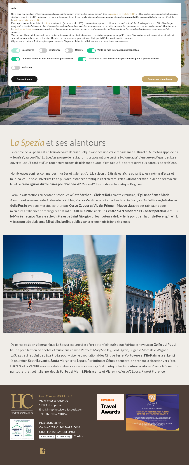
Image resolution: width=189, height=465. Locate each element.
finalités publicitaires (24, 29)
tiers (48, 23)
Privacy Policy (47, 436)
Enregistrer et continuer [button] (160, 79)
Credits (78, 436)
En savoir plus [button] (24, 79)
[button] (16, 284)
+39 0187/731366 (55, 413)
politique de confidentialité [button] (122, 14)
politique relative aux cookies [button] (27, 20)
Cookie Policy (63, 436)
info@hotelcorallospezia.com (65, 409)
